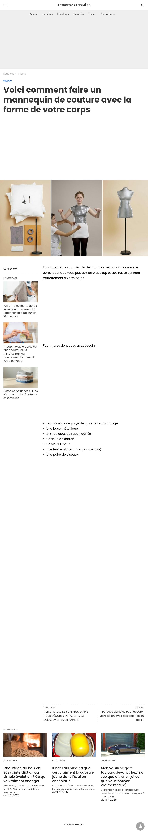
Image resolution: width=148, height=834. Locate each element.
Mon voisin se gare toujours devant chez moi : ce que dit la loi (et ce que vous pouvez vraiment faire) (122, 776)
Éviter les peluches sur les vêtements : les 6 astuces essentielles (20, 394)
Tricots (92, 14)
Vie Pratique (107, 14)
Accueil (34, 14)
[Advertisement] (74, 43)
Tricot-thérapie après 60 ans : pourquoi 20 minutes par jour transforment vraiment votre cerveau (20, 354)
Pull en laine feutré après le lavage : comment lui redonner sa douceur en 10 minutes (20, 311)
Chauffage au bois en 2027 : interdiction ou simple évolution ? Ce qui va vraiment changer (24, 774)
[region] (74, 143)
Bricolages (63, 14)
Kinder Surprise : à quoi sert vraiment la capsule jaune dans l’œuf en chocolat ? (73, 774)
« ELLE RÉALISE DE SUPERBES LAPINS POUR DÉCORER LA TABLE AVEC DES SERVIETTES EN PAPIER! (66, 716)
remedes (48, 14)
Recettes (79, 14)
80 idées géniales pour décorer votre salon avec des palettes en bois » (122, 716)
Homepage (8, 74)
